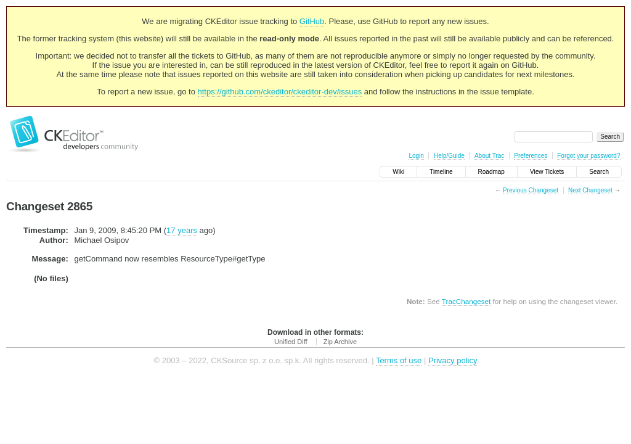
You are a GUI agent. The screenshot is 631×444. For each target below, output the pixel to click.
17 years (181, 230)
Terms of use (398, 360)
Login (416, 155)
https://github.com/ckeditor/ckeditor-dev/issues (280, 91)
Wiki (398, 171)
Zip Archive (340, 341)
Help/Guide (449, 155)
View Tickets (547, 171)
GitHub (311, 21)
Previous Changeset (530, 190)
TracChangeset (466, 301)
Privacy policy (452, 360)
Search (599, 171)
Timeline (440, 171)
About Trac (489, 155)
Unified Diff (290, 341)
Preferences (530, 155)
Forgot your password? (588, 155)
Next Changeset (590, 190)
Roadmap (491, 171)
